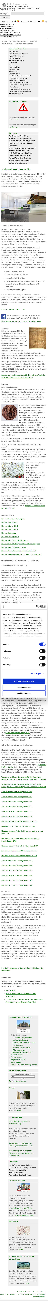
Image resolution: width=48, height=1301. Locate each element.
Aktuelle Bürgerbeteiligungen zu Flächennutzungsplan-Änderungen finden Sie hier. (21, 1153)
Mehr (19, 1110)
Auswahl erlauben (24, 687)
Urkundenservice (19, 1050)
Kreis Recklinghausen (16, 153)
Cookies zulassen (24, 693)
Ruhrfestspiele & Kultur (19, 41)
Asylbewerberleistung (20, 1040)
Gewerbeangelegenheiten (22, 1047)
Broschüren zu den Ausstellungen (20, 91)
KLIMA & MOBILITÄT (7, 28)
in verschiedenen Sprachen (24, 1215)
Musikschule (13, 71)
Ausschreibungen (15, 141)
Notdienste (29, 153)
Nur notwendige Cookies (24, 681)
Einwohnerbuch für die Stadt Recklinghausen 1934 (19, 851)
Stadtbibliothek (14, 69)
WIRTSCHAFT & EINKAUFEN (10, 33)
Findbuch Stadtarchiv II (9, 526)
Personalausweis (25, 156)
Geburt (11, 1167)
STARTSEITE (4, 8)
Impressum (11, 1294)
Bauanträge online (28, 141)
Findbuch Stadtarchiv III (9, 529)
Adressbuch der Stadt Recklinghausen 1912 (16, 811)
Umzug (25, 1167)
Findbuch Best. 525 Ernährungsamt (13, 547)
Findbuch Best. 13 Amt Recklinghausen (15, 540)
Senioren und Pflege (16, 1172)
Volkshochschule (14, 74)
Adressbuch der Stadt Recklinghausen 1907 (16, 797)
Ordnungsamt (14, 156)
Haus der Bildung (14, 67)
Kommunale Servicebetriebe (19, 151)
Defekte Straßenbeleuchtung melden (24, 1065)
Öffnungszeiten (16, 1057)
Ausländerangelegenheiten (22, 1038)
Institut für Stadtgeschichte (17, 80)
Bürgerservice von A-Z (18, 1060)
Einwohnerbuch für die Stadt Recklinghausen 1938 (19, 856)
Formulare (29, 143)
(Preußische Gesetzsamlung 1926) (17, 733)
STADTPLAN (21, 8)
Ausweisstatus (16, 1062)
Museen (11, 65)
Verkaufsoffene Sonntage (18, 163)
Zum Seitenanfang (23, 1292)
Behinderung (13, 1170)
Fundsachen (13, 146)
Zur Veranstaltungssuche (17, 1081)
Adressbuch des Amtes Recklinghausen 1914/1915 (19, 821)
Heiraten (29, 1165)
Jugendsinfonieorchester (17, 56)
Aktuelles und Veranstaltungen (20, 89)
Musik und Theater (15, 58)
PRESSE (28, 8)
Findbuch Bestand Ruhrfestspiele (13, 519)
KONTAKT (12, 8)
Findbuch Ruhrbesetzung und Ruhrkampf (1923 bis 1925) (21, 554)
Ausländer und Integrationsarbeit (21, 138)
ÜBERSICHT (4, 10)
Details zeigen (35, 674)
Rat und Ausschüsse (16, 158)
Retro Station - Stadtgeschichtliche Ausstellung (21, 86)
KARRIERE (35, 8)
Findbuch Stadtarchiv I (9, 522)
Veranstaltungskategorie (23, 1074)
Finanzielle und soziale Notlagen (20, 1175)
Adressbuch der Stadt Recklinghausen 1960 (16, 880)
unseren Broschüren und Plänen (20, 1208)
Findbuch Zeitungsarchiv (10, 537)
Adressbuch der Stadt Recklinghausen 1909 (16, 802)
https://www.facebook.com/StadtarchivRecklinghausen (21, 321)
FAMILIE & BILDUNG (7, 30)
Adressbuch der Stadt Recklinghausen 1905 (16, 792)
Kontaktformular (16, 1055)
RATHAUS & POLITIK (7, 24)
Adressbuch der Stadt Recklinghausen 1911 (16, 807)
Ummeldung (25, 160)
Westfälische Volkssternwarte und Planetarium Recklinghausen (20, 77)
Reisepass (27, 158)
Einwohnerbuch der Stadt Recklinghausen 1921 (18, 826)
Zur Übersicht (14, 127)
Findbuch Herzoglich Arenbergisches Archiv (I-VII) (18, 551)
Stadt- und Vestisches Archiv (24, 44)
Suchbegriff (4, 14)
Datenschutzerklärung (27, 1294)
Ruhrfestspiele (13, 52)
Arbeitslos (22, 1170)
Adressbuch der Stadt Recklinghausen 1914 (16, 816)
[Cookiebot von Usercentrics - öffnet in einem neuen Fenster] (35, 606)
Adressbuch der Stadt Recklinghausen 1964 (16, 885)
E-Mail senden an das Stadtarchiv (13, 309)
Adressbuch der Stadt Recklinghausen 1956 (16, 875)
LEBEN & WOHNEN (7, 26)
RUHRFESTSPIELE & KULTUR (10, 35)
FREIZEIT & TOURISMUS (8, 37)
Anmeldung (24, 136)
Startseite (5, 41)
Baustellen (12, 143)
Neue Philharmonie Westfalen (18, 54)
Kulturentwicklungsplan (16, 60)
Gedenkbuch (13, 63)
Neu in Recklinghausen (17, 1165)
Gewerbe (32, 1167)
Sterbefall (18, 1167)
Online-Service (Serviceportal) (21, 1052)
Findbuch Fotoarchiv (8, 533)
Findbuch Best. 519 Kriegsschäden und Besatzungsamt (20, 544)
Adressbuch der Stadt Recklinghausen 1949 (16, 866)
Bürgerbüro (21, 143)
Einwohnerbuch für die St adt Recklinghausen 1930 (19, 846)
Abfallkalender (14, 136)
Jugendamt (32, 148)
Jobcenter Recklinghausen (18, 148)
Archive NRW (10, 990)
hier (17, 120)
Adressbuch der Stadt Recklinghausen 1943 (16, 861)
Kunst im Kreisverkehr (16, 94)
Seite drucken (38, 1292)
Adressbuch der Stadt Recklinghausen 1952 (16, 870)
